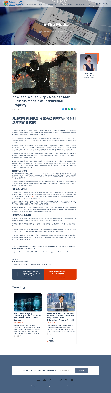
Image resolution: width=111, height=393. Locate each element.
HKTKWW (51, 342)
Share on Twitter (63, 109)
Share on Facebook (66, 109)
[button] (103, 4)
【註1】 (32, 196)
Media (84, 4)
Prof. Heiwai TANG (52, 322)
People (62, 4)
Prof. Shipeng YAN (19, 322)
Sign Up (86, 370)
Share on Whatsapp (69, 109)
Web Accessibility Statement (73, 386)
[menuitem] (97, 4)
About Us (42, 4)
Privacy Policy (61, 386)
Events (78, 4)
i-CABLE (51, 338)
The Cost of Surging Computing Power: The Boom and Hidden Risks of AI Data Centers (27, 316)
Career (91, 4)
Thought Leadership (57, 31)
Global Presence (32, 4)
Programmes (53, 4)
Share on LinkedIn (72, 109)
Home (40, 31)
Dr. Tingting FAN (89, 75)
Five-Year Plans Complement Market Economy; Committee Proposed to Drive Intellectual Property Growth (60, 316)
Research (70, 4)
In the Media (68, 31)
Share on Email (75, 109)
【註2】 (54, 211)
